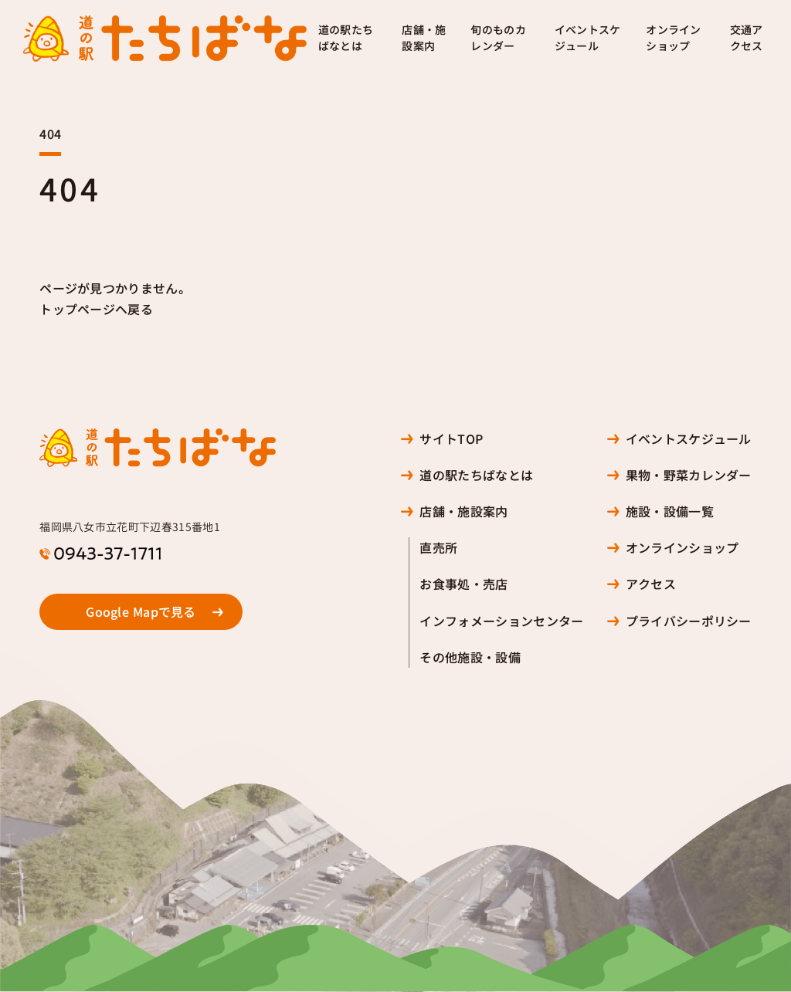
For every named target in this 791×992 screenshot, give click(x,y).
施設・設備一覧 (670, 511)
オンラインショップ (673, 38)
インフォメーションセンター (501, 621)
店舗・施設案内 (424, 38)
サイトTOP (451, 439)
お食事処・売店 (463, 584)
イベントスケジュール (588, 38)
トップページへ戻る (96, 309)
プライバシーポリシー (689, 621)
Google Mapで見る (141, 612)
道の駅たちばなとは (346, 38)
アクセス (651, 584)
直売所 (438, 548)
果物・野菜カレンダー (689, 475)
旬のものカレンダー (498, 38)
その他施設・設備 (470, 657)
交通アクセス (746, 38)
